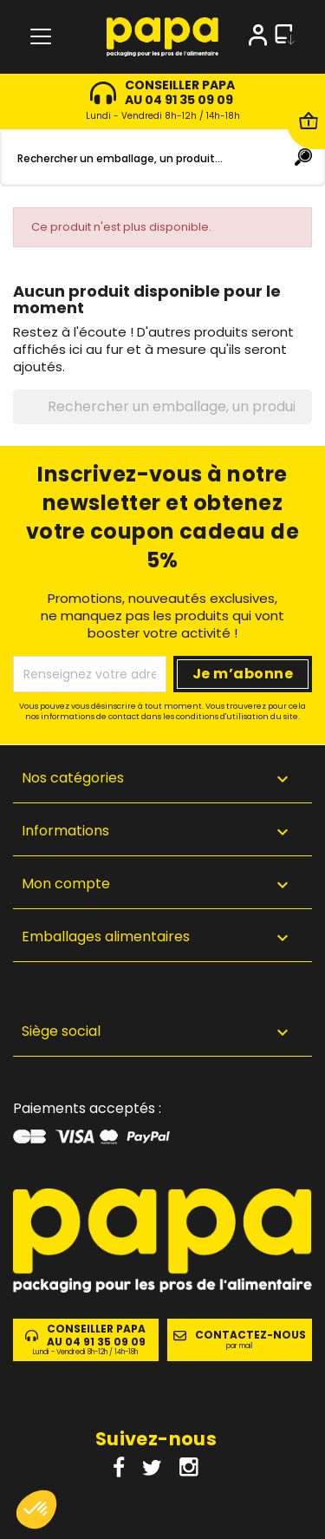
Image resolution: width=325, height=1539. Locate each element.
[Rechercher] (162, 158)
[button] (162, 1034)
